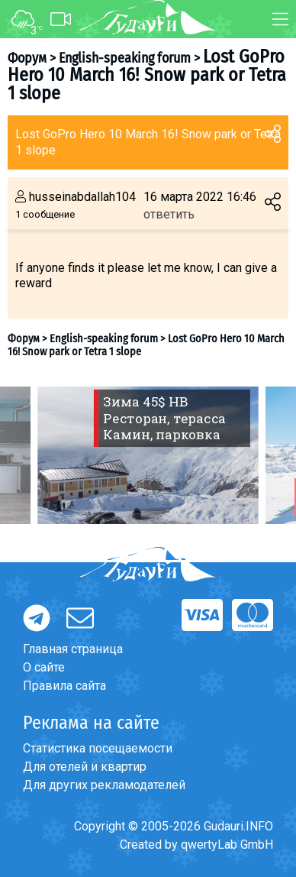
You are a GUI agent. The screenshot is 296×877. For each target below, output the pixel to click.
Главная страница (73, 649)
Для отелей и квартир (84, 766)
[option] (148, 455)
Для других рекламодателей (104, 785)
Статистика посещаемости (97, 748)
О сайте (44, 667)
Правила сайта (64, 685)
